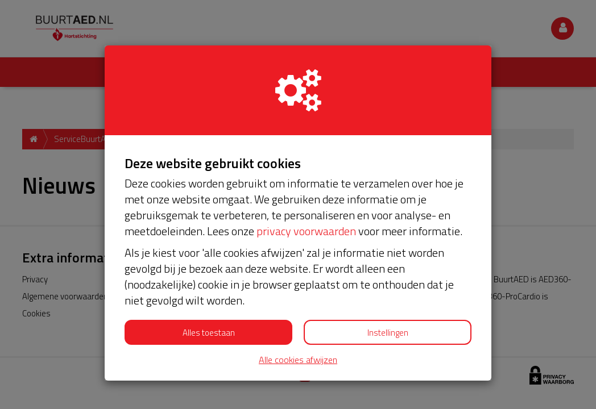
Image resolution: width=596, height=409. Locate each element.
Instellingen (387, 332)
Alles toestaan (209, 332)
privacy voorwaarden (306, 231)
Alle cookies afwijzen (298, 359)
